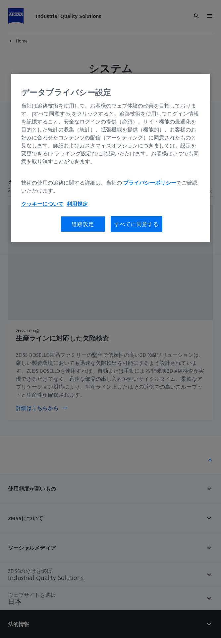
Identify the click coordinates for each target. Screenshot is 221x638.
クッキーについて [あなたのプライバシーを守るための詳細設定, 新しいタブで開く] (42, 203)
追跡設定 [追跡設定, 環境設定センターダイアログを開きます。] (83, 224)
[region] (110, 158)
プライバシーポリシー (149, 182)
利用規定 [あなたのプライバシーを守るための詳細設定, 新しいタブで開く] (77, 203)
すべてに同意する (136, 224)
